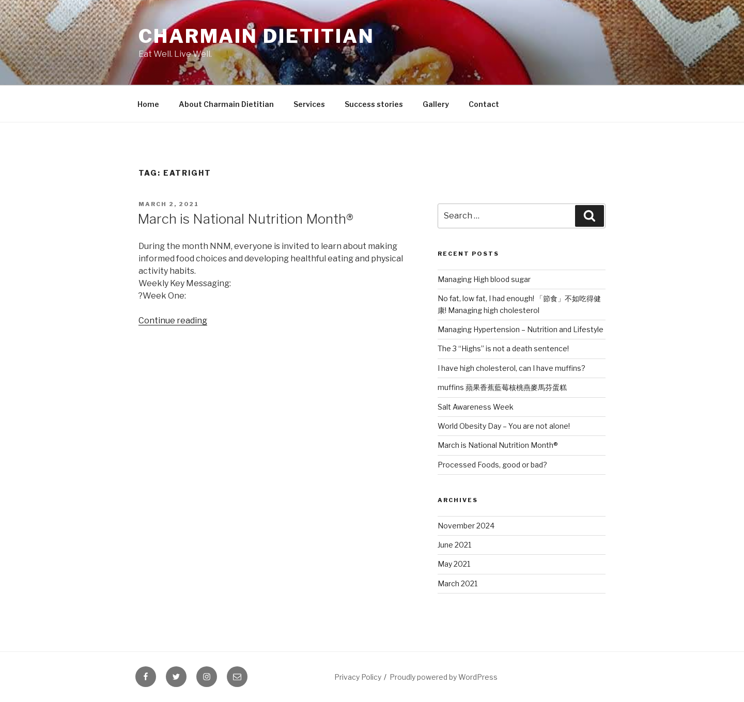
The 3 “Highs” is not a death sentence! (503, 348)
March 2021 (457, 583)
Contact (484, 104)
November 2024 (466, 525)
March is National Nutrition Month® (245, 219)
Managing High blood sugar (484, 279)
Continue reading (172, 320)
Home (148, 104)
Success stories (374, 104)
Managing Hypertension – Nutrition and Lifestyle (520, 329)
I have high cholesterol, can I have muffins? (511, 368)
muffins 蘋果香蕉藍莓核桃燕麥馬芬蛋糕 (502, 387)
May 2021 (454, 563)
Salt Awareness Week (476, 406)
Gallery (436, 104)
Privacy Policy (357, 677)
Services (309, 104)
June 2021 (454, 544)
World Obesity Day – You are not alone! (504, 426)
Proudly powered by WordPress (444, 677)
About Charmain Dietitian (226, 104)
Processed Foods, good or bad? (492, 464)
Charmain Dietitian (256, 36)
